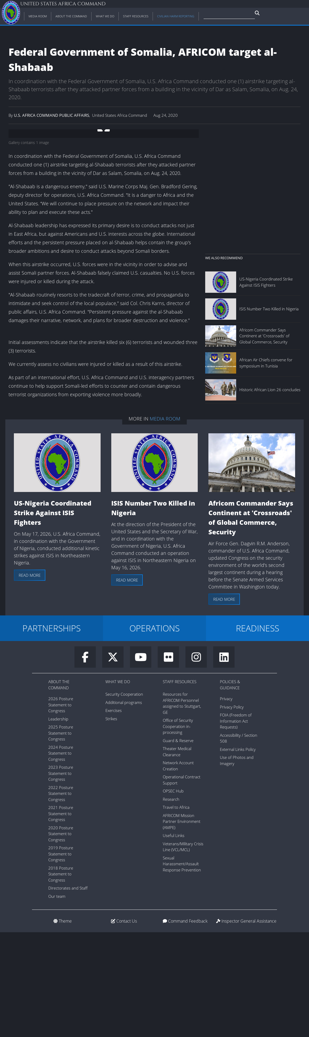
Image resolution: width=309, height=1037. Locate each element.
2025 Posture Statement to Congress (60, 837)
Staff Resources (179, 786)
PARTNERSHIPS (51, 733)
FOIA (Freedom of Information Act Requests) (236, 825)
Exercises (113, 815)
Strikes (111, 823)
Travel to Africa (176, 912)
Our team (56, 1001)
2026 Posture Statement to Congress (60, 809)
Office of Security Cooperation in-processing (178, 831)
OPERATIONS (154, 733)
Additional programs (123, 807)
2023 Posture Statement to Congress (60, 878)
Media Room (165, 523)
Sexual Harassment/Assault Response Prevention (182, 968)
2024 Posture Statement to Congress (60, 858)
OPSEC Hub (173, 895)
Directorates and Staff (68, 992)
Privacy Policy (232, 811)
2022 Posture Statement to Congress (60, 898)
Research (171, 904)
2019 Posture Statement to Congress (60, 958)
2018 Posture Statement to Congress (60, 978)
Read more (30, 680)
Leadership (58, 823)
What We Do (117, 786)
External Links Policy (238, 854)
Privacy (226, 803)
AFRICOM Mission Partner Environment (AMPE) (181, 926)
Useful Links (173, 940)
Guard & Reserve (178, 845)
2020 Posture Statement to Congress (60, 938)
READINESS (257, 733)
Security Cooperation (124, 799)
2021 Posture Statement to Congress (60, 918)
